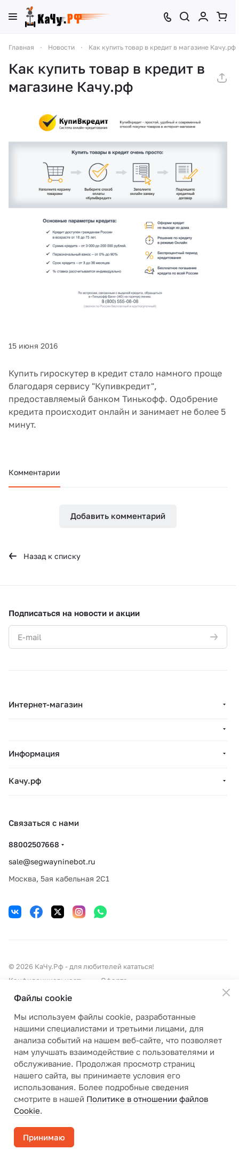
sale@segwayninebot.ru (52, 861)
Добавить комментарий (117, 516)
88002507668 (34, 844)
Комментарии (34, 472)
